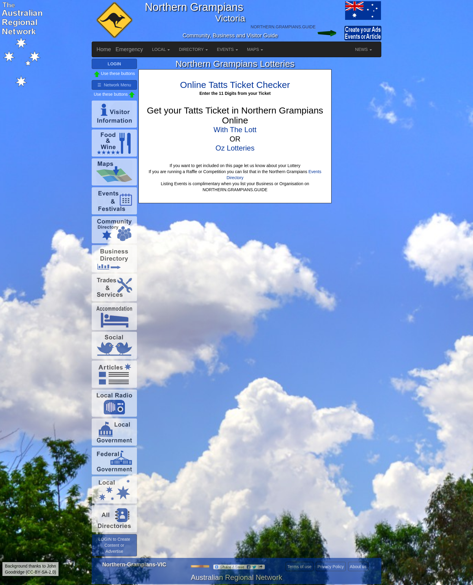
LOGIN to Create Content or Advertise (114, 545)
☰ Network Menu (114, 84)
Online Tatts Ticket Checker (235, 85)
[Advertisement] (357, 149)
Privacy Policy (331, 566)
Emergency (129, 49)
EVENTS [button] (227, 49)
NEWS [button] (363, 49)
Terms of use (299, 566)
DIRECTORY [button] (193, 49)
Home (104, 49)
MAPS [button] (255, 49)
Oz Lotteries (234, 148)
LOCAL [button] (161, 49)
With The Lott (235, 130)
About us (358, 566)
